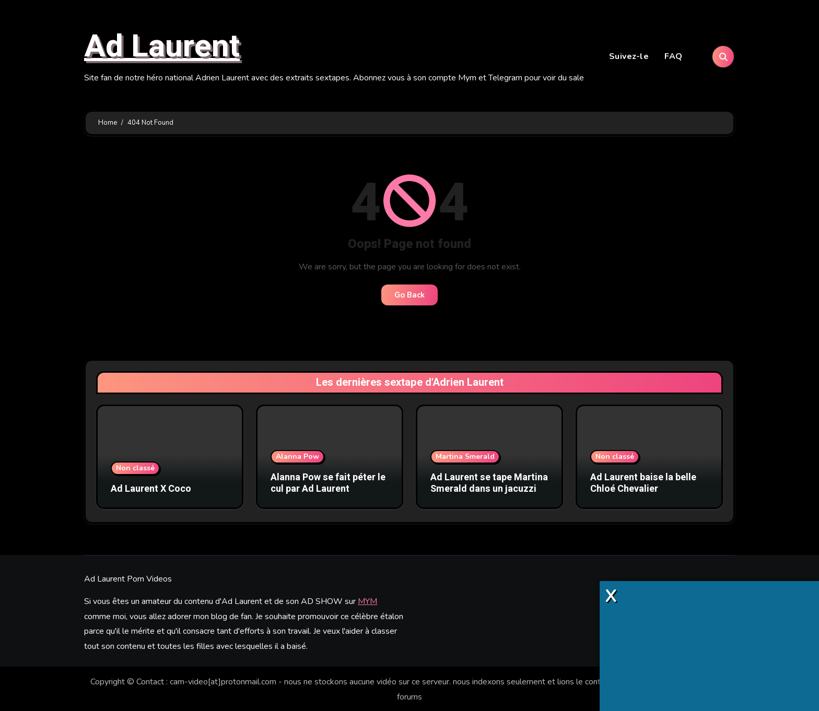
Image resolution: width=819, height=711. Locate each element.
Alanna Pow (297, 458)
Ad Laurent (162, 47)
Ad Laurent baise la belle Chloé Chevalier (643, 484)
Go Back (409, 297)
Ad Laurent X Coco (151, 490)
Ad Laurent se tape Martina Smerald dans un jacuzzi (489, 484)
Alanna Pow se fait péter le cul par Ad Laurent (328, 484)
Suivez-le (629, 57)
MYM (367, 601)
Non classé (135, 470)
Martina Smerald (465, 458)
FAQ (673, 57)
